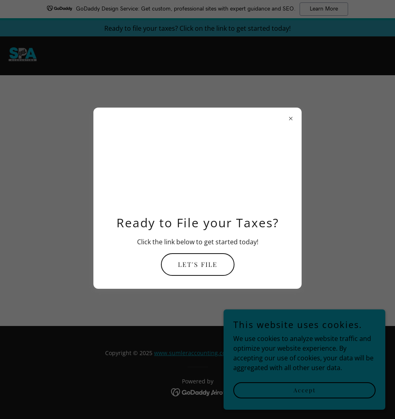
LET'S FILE (198, 264)
